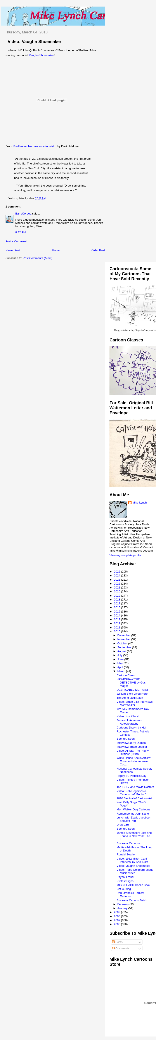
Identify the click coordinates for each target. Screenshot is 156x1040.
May (120, 663)
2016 (117, 607)
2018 (117, 599)
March (121, 671)
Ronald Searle (126, 854)
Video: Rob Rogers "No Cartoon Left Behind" (131, 792)
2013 (117, 619)
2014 (117, 615)
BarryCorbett (23, 213)
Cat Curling (124, 889)
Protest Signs (125, 881)
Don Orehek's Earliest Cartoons (130, 894)
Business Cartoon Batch (132, 900)
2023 (117, 579)
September (124, 647)
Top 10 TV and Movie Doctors (135, 787)
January (122, 908)
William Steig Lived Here (132, 693)
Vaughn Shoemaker (41, 55)
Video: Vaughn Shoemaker (34, 41)
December (124, 635)
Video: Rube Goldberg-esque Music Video (135, 871)
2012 (117, 623)
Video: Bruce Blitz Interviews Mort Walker (135, 703)
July (120, 655)
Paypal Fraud (125, 877)
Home (56, 250)
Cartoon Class (126, 675)
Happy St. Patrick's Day (131, 775)
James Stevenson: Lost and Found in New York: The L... (134, 836)
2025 (117, 571)
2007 (117, 920)
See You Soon (126, 738)
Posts (117, 942)
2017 (117, 603)
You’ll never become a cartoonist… (35, 146)
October (122, 643)
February (123, 904)
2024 (117, 575)
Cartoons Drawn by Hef (131, 727)
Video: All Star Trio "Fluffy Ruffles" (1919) (133, 752)
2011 (117, 627)
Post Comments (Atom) (37, 258)
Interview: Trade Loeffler (132, 746)
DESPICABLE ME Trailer (132, 689)
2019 (117, 595)
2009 (117, 912)
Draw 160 (123, 824)
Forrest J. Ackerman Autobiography (129, 722)
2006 (117, 924)
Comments (120, 948)
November (124, 639)
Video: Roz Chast (128, 716)
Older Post (98, 250)
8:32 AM (20, 232)
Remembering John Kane (133, 813)
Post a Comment (16, 241)
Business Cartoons (128, 843)
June (120, 659)
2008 (117, 916)
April (120, 667)
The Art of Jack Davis (130, 697)
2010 (117, 631)
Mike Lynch (139, 502)
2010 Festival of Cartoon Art (134, 798)
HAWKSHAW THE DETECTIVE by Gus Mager (131, 682)
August (122, 651)
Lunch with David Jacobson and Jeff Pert (134, 819)
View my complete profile (125, 555)
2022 (117, 583)
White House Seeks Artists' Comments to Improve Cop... (134, 761)
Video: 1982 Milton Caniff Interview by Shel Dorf (132, 860)
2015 (117, 611)
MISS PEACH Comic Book (133, 885)
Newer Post (12, 250)
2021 (117, 587)
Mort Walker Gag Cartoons (133, 809)
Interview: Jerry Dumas (131, 742)
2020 (117, 591)
